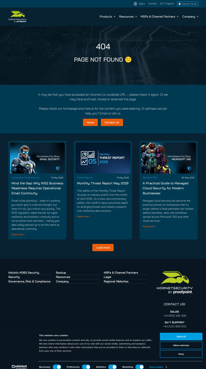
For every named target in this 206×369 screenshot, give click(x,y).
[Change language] (139, 4)
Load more (103, 247)
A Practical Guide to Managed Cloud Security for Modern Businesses (165, 188)
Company (190, 16)
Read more (17, 234)
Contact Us (112, 122)
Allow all (181, 332)
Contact (152, 3)
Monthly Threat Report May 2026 (103, 183)
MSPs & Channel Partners (160, 16)
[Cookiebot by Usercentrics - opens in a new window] (19, 363)
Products (107, 16)
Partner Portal (189, 3)
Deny (181, 350)
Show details (156, 363)
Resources (128, 16)
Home (90, 122)
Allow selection (181, 341)
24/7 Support (167, 3)
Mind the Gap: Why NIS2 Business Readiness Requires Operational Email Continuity (37, 188)
